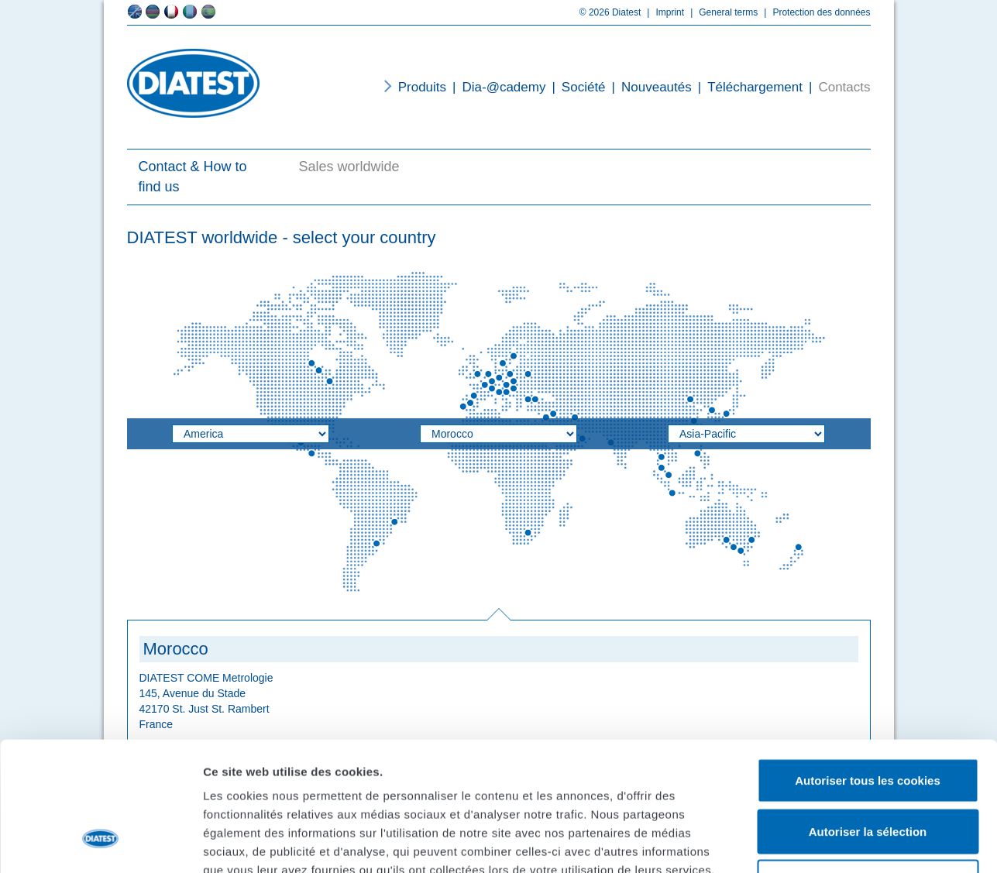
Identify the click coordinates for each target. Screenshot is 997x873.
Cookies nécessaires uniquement (867, 771)
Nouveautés (649, 87)
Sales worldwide (349, 166)
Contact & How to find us (193, 176)
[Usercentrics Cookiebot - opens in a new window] (100, 842)
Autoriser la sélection (868, 720)
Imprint (662, 12)
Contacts (837, 87)
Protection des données (814, 12)
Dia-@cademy (495, 87)
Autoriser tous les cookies (867, 669)
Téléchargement (747, 87)
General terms (721, 12)
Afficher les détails (853, 842)
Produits (422, 87)
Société (575, 87)
